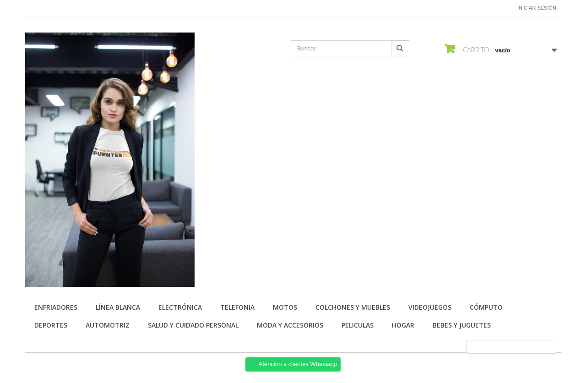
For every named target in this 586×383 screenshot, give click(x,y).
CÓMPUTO (486, 307)
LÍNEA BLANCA (118, 307)
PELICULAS (358, 325)
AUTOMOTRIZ (108, 325)
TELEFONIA (237, 307)
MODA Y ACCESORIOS (290, 325)
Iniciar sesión (536, 8)
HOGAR (403, 325)
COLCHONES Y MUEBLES (352, 307)
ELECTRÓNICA (180, 307)
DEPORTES (50, 325)
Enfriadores (55, 307)
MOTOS (285, 307)
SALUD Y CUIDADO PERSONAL (193, 325)
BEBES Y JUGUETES (462, 325)
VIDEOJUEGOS (429, 307)
